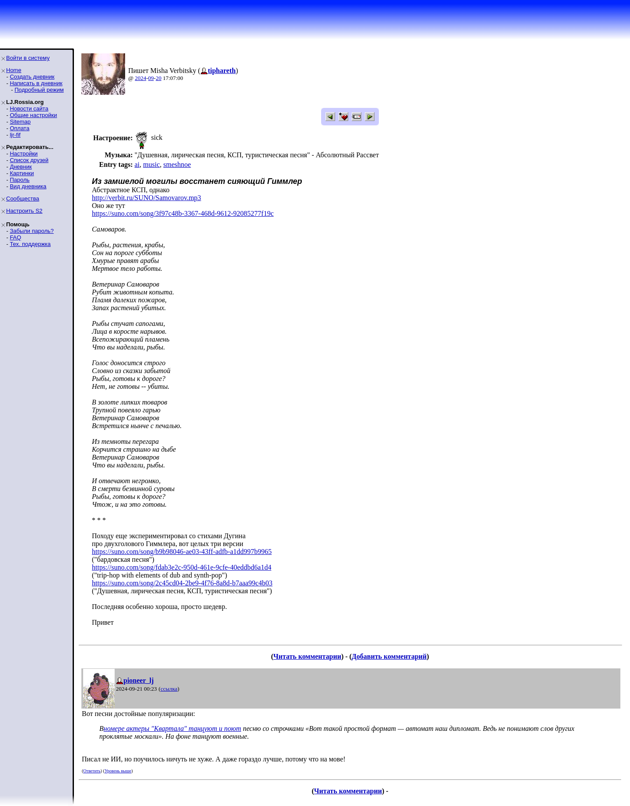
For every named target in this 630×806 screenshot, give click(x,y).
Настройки (24, 153)
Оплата (19, 128)
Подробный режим (38, 89)
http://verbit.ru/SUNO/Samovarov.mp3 (146, 197)
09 (151, 78)
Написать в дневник (36, 83)
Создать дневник (32, 76)
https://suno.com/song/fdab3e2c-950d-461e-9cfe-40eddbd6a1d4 (181, 567)
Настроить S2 (24, 211)
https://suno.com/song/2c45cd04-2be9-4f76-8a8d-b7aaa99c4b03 (182, 583)
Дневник (21, 166)
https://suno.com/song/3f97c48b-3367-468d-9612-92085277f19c (183, 213)
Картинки (22, 173)
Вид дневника (28, 186)
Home (13, 70)
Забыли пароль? (31, 231)
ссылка (169, 688)
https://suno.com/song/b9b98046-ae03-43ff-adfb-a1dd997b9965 (182, 551)
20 (158, 78)
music (151, 164)
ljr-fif (15, 134)
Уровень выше (118, 770)
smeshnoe (177, 164)
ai (137, 164)
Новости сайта (29, 108)
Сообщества (22, 198)
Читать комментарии (307, 656)
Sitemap (20, 121)
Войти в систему (27, 58)
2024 (140, 78)
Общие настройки (33, 115)
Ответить (91, 770)
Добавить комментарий (389, 656)
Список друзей (29, 160)
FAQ (15, 237)
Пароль (19, 179)
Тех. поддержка (30, 244)
